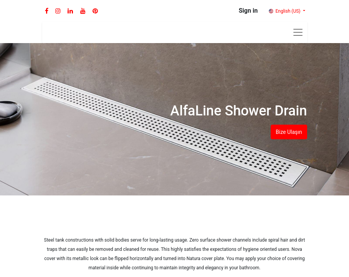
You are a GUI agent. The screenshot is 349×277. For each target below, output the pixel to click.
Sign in (248, 10)
